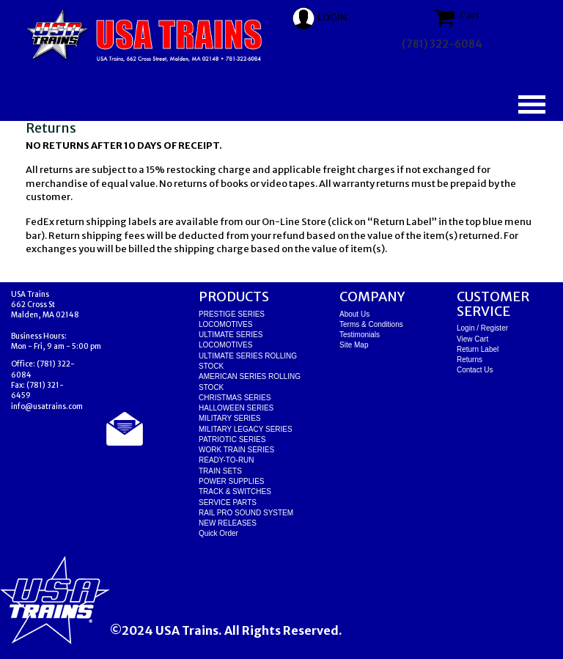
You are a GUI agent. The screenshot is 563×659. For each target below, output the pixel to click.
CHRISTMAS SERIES (235, 398)
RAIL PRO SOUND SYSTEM (246, 513)
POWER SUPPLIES (231, 481)
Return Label (477, 349)
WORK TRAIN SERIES (236, 450)
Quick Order (218, 533)
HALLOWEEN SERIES (236, 408)
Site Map (353, 345)
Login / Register (482, 328)
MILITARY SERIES (229, 418)
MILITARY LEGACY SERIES (245, 429)
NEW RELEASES (228, 523)
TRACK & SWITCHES (235, 491)
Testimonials (359, 335)
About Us (354, 314)
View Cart (472, 339)
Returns (469, 360)
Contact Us (475, 370)
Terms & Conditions (371, 324)
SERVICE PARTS (228, 502)
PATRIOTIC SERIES (232, 439)
